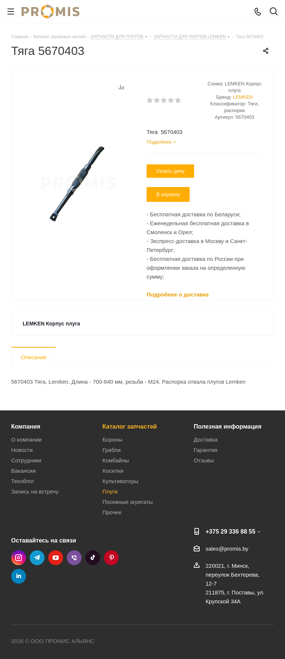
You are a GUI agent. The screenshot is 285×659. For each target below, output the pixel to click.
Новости (22, 450)
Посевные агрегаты (127, 502)
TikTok (92, 557)
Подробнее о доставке (178, 294)
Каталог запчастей (129, 426)
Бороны (112, 439)
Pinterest (111, 557)
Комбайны (115, 460)
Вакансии (23, 471)
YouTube (55, 557)
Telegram (37, 557)
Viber (74, 557)
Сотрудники (26, 460)
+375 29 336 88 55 (230, 531)
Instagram (18, 557)
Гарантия (205, 450)
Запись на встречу (35, 491)
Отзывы (204, 460)
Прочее (112, 512)
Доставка (205, 439)
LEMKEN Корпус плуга (51, 324)
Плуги (110, 491)
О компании (26, 439)
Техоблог (23, 481)
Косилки (113, 471)
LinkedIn (18, 576)
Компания (25, 426)
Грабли (111, 450)
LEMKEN (243, 97)
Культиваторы (120, 481)
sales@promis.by (227, 548)
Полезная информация (228, 426)
